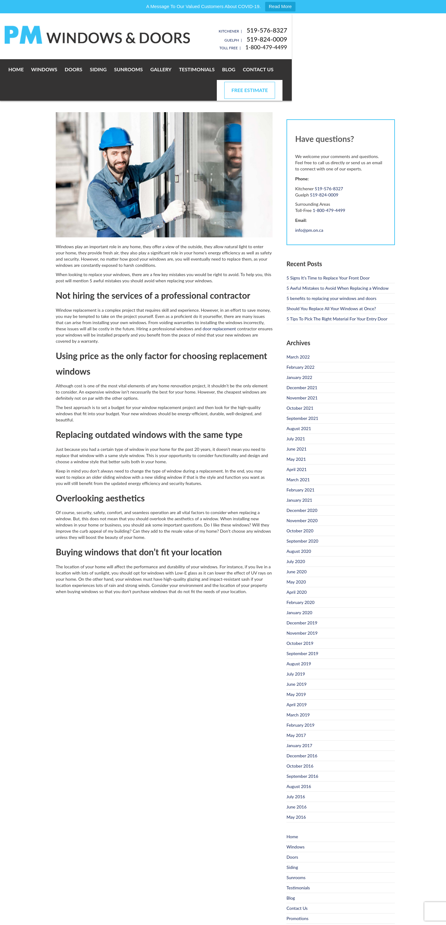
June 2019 (296, 663)
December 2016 (301, 735)
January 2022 (299, 356)
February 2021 (300, 469)
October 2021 (299, 387)
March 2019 (298, 694)
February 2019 (300, 704)
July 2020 (295, 540)
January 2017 (299, 724)
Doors (120, 69)
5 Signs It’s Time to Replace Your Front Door (328, 257)
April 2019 (296, 683)
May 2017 (296, 714)
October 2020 (299, 510)
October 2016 (299, 745)
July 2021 (295, 418)
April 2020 (296, 571)
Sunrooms (174, 69)
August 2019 (298, 642)
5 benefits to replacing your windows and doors (331, 277)
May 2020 (296, 561)
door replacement (219, 308)
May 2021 (296, 438)
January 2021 (299, 479)
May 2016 (296, 796)
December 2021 (301, 366)
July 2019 (295, 653)
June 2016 (296, 786)
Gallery (207, 69)
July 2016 (295, 775)
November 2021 (301, 377)
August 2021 (298, 407)
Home (62, 69)
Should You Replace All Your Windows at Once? (331, 287)
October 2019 (299, 622)
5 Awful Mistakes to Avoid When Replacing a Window (337, 267)
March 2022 (298, 336)
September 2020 (302, 520)
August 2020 (298, 530)
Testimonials (243, 69)
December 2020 (301, 489)
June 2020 (296, 550)
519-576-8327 (374, 30)
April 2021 (296, 448)
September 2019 (302, 632)
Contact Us (304, 69)
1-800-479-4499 (374, 47)
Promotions (297, 897)
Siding (144, 69)
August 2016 (298, 765)
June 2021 (296, 428)
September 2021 (302, 397)
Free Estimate (357, 69)
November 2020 (301, 499)
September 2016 (302, 755)
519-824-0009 (374, 39)
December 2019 (301, 602)
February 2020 (300, 581)
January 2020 (299, 591)
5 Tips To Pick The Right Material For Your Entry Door (336, 298)
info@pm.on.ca (309, 209)
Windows (91, 69)
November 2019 (301, 612)
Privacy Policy (131, 918)
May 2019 (296, 673)
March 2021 (298, 458)
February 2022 (300, 346)
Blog (275, 69)
